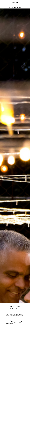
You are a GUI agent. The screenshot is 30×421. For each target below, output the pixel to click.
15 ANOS (18, 5)
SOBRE (10, 7)
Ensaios (20, 7)
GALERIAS (13, 5)
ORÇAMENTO (15, 7)
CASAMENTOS (7, 5)
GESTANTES (23, 5)
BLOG (28, 5)
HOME (2, 5)
